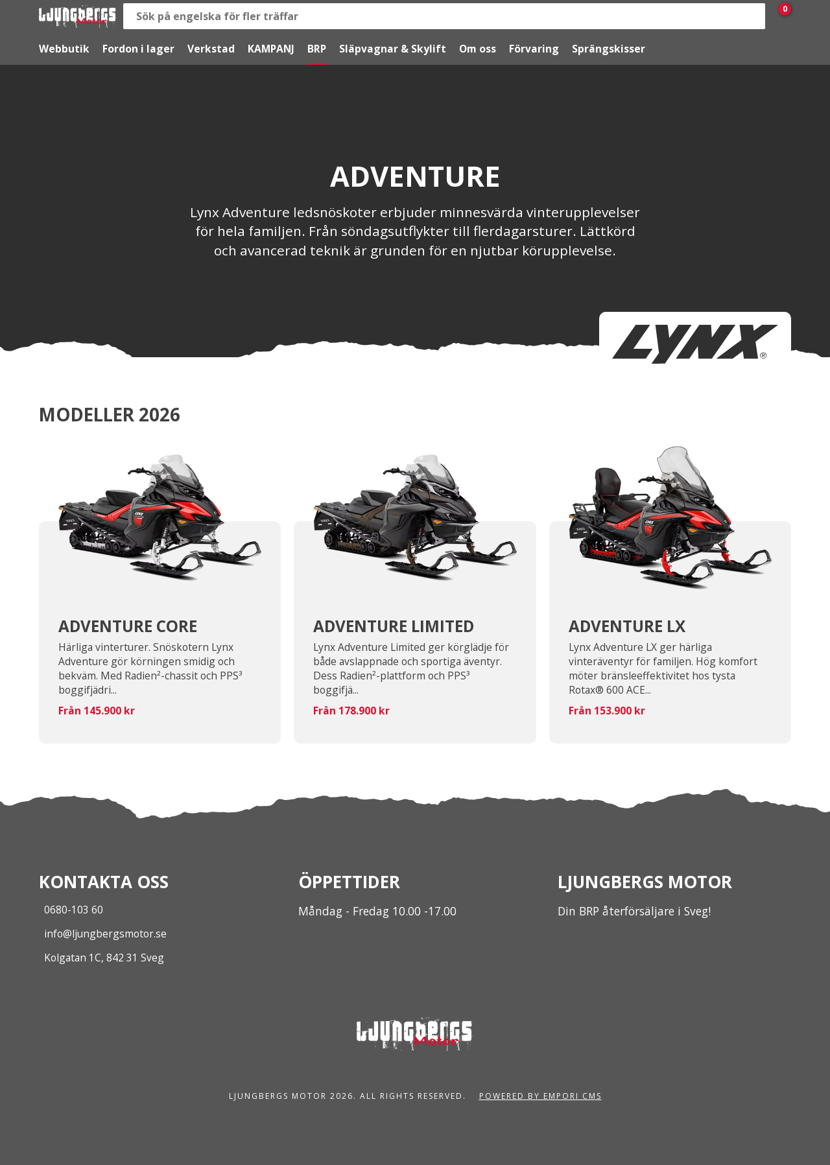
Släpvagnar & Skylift (392, 48)
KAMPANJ (271, 48)
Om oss (477, 48)
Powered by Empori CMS (540, 1095)
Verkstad (211, 48)
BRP (316, 48)
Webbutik (64, 48)
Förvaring (534, 48)
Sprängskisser (608, 48)
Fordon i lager (138, 48)
